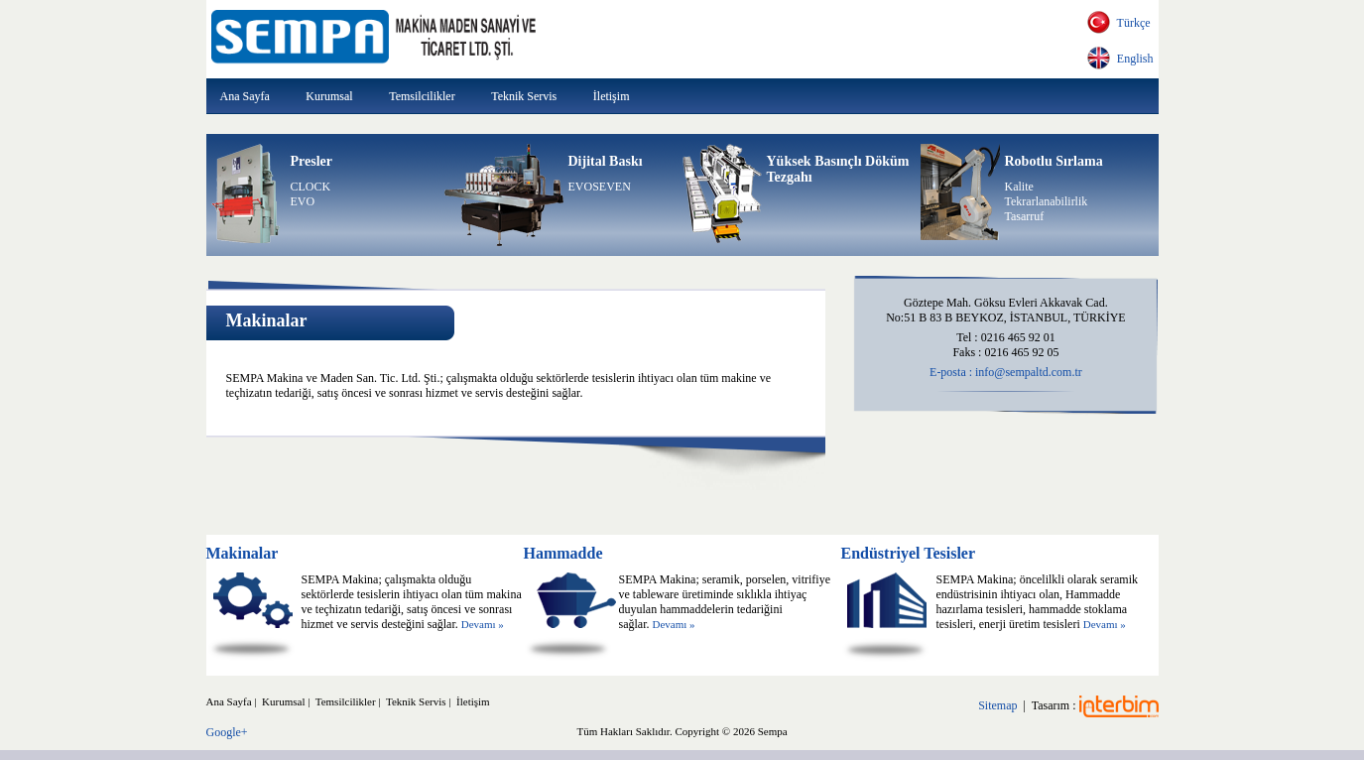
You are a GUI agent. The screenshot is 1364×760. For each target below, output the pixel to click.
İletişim (611, 96)
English (1132, 58)
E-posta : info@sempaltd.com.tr (1006, 372)
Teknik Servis (524, 96)
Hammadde (562, 553)
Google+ (227, 732)
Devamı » (482, 624)
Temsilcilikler (421, 96)
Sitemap (997, 705)
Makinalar (242, 553)
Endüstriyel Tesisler (907, 553)
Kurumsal (329, 96)
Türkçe (1131, 23)
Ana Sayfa (245, 96)
